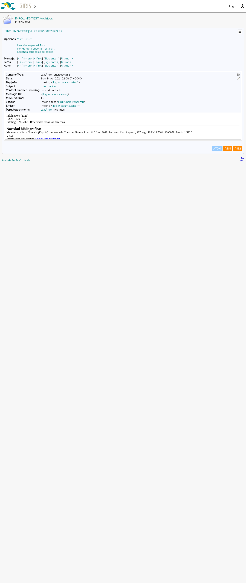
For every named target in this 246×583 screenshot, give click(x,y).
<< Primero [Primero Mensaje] (25, 58)
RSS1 (228, 567)
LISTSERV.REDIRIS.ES (16, 578)
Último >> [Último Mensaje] (67, 58)
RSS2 (237, 567)
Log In (233, 6)
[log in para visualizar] (65, 82)
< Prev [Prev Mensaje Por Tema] (38, 62)
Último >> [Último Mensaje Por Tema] (67, 62)
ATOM (217, 567)
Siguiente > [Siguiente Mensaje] (52, 58)
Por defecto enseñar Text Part (35, 48)
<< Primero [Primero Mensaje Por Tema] (25, 62)
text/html (47, 109)
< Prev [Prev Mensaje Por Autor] (38, 65)
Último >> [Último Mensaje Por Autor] (67, 65)
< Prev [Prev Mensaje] (38, 58)
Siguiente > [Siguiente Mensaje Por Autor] (52, 65)
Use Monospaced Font (31, 45)
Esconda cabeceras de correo (35, 51)
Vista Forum (24, 39)
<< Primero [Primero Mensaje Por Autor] (25, 65)
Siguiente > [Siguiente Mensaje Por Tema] (52, 62)
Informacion (48, 86)
